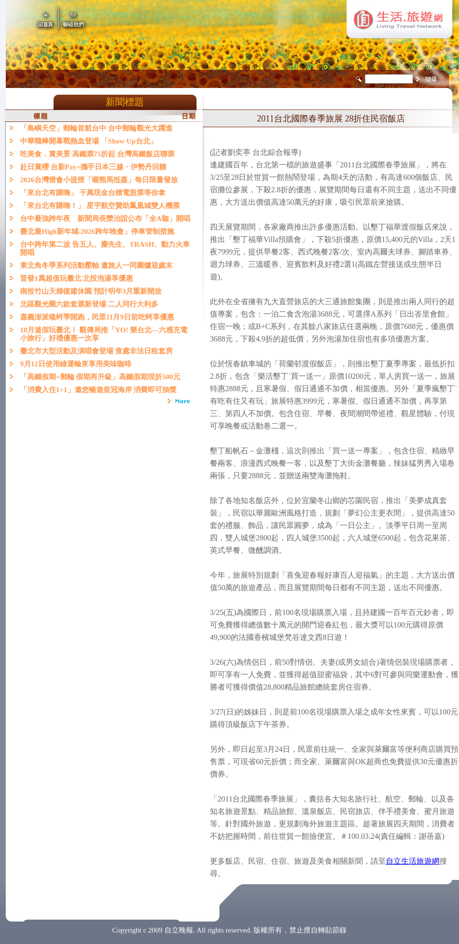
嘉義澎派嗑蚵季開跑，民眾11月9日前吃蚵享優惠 (97, 317)
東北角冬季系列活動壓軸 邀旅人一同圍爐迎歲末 (96, 265)
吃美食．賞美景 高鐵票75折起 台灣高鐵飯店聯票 (97, 154)
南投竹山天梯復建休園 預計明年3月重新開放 (91, 291)
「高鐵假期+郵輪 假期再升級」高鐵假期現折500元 (102, 377)
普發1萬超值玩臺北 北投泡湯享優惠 (76, 278)
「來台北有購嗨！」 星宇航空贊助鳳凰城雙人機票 (100, 205)
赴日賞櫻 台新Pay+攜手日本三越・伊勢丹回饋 (93, 167)
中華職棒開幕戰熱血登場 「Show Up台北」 (88, 141)
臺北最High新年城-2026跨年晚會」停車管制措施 (97, 231)
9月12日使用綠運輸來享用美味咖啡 (75, 364)
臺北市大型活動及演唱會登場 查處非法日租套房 (96, 351)
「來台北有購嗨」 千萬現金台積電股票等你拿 (92, 193)
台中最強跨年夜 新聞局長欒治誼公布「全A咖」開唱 (105, 218)
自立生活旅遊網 (412, 861)
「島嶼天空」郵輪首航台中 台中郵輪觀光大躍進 (96, 128)
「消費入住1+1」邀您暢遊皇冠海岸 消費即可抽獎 (98, 390)
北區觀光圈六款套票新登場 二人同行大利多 (89, 304)
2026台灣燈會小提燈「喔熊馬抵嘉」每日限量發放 (99, 180)
